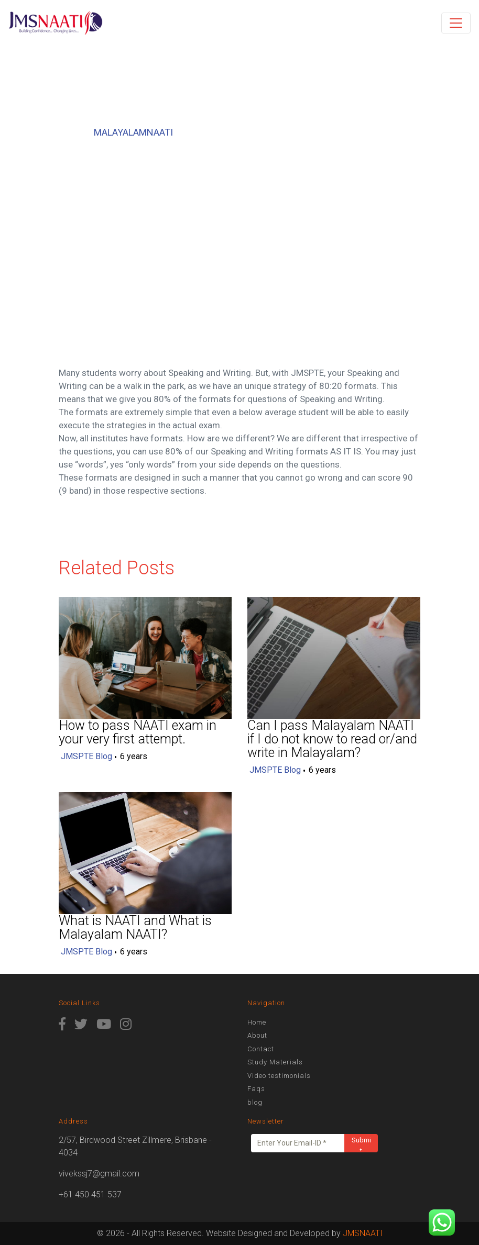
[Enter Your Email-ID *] (298, 1143)
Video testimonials (279, 1076)
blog (255, 1102)
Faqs (256, 1089)
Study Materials (275, 1062)
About (257, 1035)
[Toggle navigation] (456, 23)
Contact (260, 1049)
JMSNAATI (363, 1233)
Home (256, 1022)
